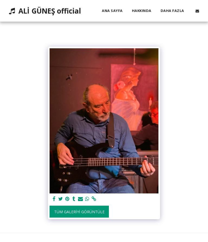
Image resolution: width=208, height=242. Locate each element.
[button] (197, 11)
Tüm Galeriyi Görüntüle (79, 211)
